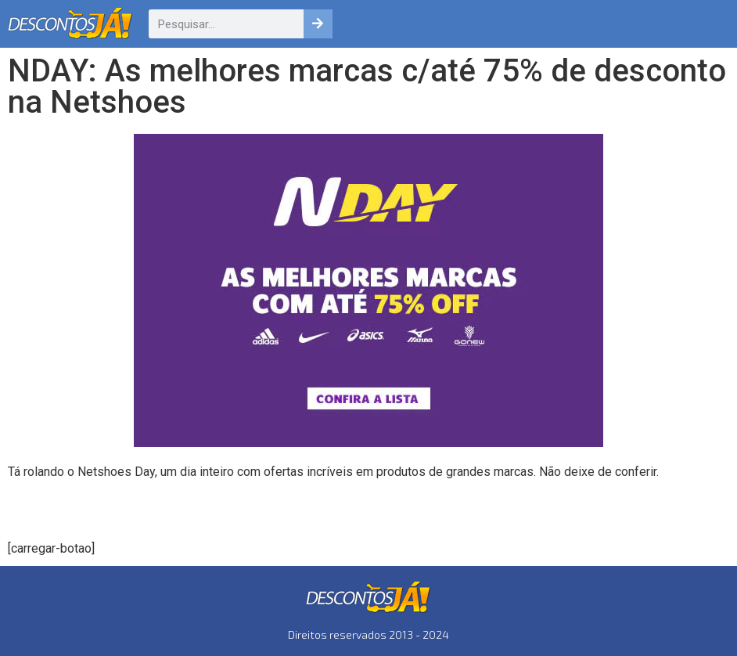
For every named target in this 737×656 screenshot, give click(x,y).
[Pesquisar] (318, 23)
